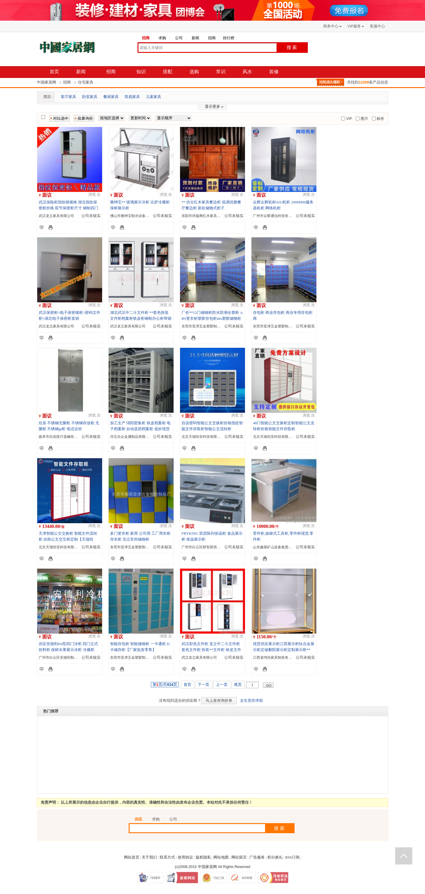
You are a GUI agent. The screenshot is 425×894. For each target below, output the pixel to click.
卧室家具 (89, 97)
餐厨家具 (111, 97)
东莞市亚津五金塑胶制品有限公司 (208, 326)
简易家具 (132, 97)
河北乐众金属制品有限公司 (131, 437)
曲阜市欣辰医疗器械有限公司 (62, 437)
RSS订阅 (292, 857)
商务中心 (331, 26)
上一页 (221, 685)
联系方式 (167, 857)
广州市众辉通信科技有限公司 (276, 216)
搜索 (292, 47)
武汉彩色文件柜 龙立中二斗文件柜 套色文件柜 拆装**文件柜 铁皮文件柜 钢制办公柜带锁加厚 (211, 650)
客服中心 (377, 26)
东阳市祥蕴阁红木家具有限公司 (206, 216)
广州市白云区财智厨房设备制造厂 (208, 547)
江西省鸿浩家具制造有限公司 (276, 657)
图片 (363, 119)
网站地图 (221, 857)
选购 (194, 71)
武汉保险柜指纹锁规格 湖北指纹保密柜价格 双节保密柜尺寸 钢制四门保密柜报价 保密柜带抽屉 (68, 208)
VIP (348, 119)
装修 (274, 71)
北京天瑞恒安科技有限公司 (203, 437)
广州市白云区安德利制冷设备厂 (63, 657)
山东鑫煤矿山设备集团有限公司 (278, 547)
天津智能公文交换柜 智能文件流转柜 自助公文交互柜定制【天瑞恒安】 (68, 539)
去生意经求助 (251, 701)
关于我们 (149, 857)
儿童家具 (153, 97)
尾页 (238, 685)
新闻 (195, 38)
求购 (162, 38)
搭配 (167, 71)
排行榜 (228, 38)
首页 (54, 71)
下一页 (203, 685)
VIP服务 (354, 26)
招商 (146, 38)
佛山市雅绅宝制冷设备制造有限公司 (138, 216)
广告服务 (257, 857)
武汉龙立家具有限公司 (56, 216)
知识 (141, 71)
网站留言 (239, 857)
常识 (220, 71)
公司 (179, 38)
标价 (380, 119)
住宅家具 (85, 82)
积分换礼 (275, 857)
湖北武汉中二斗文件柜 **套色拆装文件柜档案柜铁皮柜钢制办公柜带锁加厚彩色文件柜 (140, 318)
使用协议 (185, 857)
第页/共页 (165, 685)
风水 (247, 71)
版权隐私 (203, 857)
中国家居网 (46, 82)
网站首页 (131, 857)
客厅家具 (68, 97)
